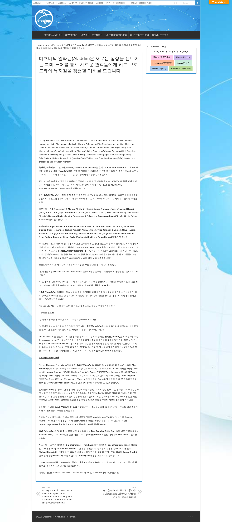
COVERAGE (71, 35)
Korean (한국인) (183, 63)
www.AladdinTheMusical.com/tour (54, 188)
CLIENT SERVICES (139, 35)
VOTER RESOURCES (116, 35)
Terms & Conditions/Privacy (140, 3)
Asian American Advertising (81, 3)
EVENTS (96, 35)
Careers (99, 3)
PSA (108, 3)
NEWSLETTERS (160, 35)
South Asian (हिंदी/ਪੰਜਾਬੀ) (162, 63)
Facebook (97, 472)
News (47, 45)
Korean (55, 45)
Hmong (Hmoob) (183, 57)
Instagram (84, 472)
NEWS (84, 35)
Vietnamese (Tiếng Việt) (181, 69)
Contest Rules (119, 3)
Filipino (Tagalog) (159, 69)
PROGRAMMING (52, 35)
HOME (38, 34)
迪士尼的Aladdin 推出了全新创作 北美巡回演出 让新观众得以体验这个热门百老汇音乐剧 (119, 492)
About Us (37, 3)
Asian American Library (56, 3)
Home (39, 45)
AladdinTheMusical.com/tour (66, 472)
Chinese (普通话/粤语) (162, 57)
